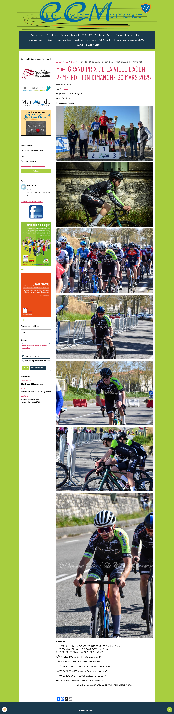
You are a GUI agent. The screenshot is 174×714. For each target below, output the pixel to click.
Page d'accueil (37, 35)
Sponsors (129, 35)
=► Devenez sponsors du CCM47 (128, 40)
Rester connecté (29, 162)
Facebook (78, 40)
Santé (101, 35)
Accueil (59, 62)
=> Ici (25, 332)
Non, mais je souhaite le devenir (37, 361)
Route (73, 62)
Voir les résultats (37, 368)
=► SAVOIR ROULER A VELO (86, 45)
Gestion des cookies (87, 711)
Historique (91, 40)
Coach (110, 35)
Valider (36, 171)
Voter (26, 368)
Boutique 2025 (64, 40)
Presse (139, 35)
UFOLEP (92, 35)
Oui (26, 352)
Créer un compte (26, 166)
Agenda (64, 35)
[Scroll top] (169, 709)
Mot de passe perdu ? (39, 166)
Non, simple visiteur (33, 356)
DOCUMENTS (104, 40)
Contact (75, 35)
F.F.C (84, 35)
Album (119, 35)
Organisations (36, 40)
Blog (50, 40)
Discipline (51, 35)
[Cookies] (4, 709)
